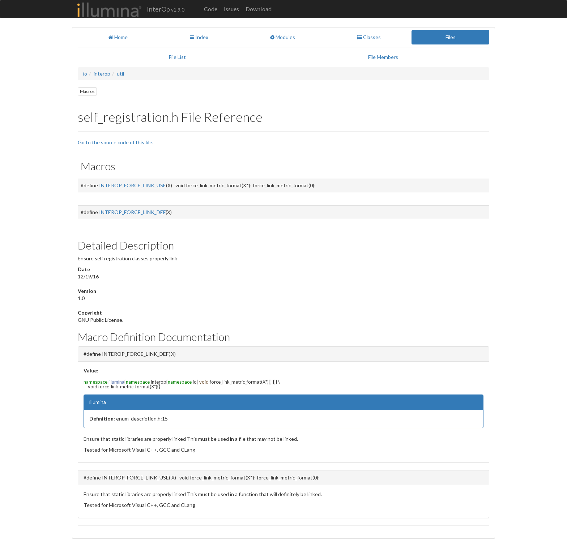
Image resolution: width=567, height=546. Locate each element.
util (120, 74)
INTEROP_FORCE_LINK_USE (132, 185)
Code (210, 8)
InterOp (165, 9)
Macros (87, 91)
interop (102, 74)
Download (259, 8)
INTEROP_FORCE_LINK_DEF (132, 212)
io (85, 74)
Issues (231, 8)
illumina (116, 382)
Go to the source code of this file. (115, 142)
